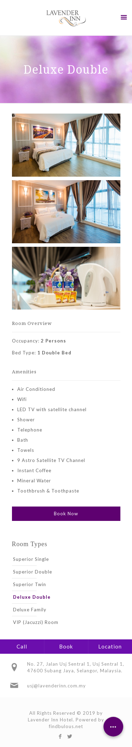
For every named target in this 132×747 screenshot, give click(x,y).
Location (110, 646)
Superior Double (32, 572)
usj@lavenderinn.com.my (56, 685)
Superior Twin (29, 584)
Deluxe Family (29, 609)
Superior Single (31, 559)
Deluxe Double (32, 597)
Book (66, 646)
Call (22, 646)
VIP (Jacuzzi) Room (35, 622)
